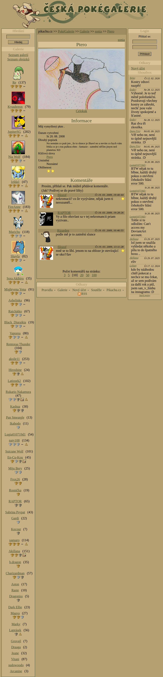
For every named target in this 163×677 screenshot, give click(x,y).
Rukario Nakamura (18, 392)
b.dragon (15, 562)
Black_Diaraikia (15, 322)
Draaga (16, 647)
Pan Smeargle (15, 417)
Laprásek (15, 630)
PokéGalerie (66, 31)
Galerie (84, 31)
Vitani (15, 659)
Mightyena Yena (15, 289)
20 (81, 275)
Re (14, 82)
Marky (16, 624)
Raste (15, 590)
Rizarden (63, 230)
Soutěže (96, 290)
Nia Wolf (14, 156)
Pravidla (46, 290)
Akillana (134, 239)
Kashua (15, 406)
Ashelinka (15, 300)
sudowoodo (16, 665)
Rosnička (15, 490)
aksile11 (14, 359)
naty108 (14, 440)
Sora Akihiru (15, 278)
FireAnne (14, 207)
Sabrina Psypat (15, 512)
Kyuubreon (15, 106)
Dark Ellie (15, 607)
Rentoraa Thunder (18, 344)
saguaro (14, 540)
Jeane (15, 653)
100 (94, 275)
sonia (98, 31)
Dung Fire (135, 131)
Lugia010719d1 (137, 165)
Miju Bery (15, 468)
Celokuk (81, 111)
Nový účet (138, 68)
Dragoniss (16, 596)
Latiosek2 (14, 381)
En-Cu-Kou (15, 457)
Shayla (15, 256)
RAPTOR (64, 213)
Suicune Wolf (14, 451)
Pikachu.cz (114, 290)
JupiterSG (14, 131)
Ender (133, 89)
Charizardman (15, 573)
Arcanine (16, 671)
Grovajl (16, 641)
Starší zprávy (144, 295)
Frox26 (15, 479)
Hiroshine (15, 370)
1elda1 (15, 182)
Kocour (16, 529)
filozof (62, 195)
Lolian (133, 265)
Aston (15, 584)
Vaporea (15, 333)
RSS (84, 293)
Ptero (110, 31)
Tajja (132, 78)
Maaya (15, 613)
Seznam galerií (18, 55)
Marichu (14, 232)
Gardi (15, 518)
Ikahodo (15, 423)
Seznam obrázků (18, 59)
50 (87, 275)
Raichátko (15, 311)
